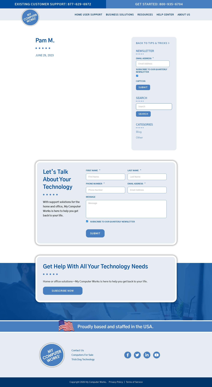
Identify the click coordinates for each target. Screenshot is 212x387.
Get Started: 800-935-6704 (159, 4)
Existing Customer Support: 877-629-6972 (53, 4)
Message (90, 197)
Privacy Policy (116, 382)
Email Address (145, 59)
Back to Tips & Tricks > (152, 43)
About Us (184, 15)
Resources (145, 15)
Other (139, 137)
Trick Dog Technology (83, 359)
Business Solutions (120, 15)
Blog (139, 132)
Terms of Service (134, 382)
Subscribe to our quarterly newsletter (151, 71)
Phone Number (95, 184)
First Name (93, 171)
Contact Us (78, 350)
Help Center (165, 15)
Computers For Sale (82, 355)
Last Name (134, 171)
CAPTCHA (140, 81)
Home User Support (88, 15)
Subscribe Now (63, 291)
